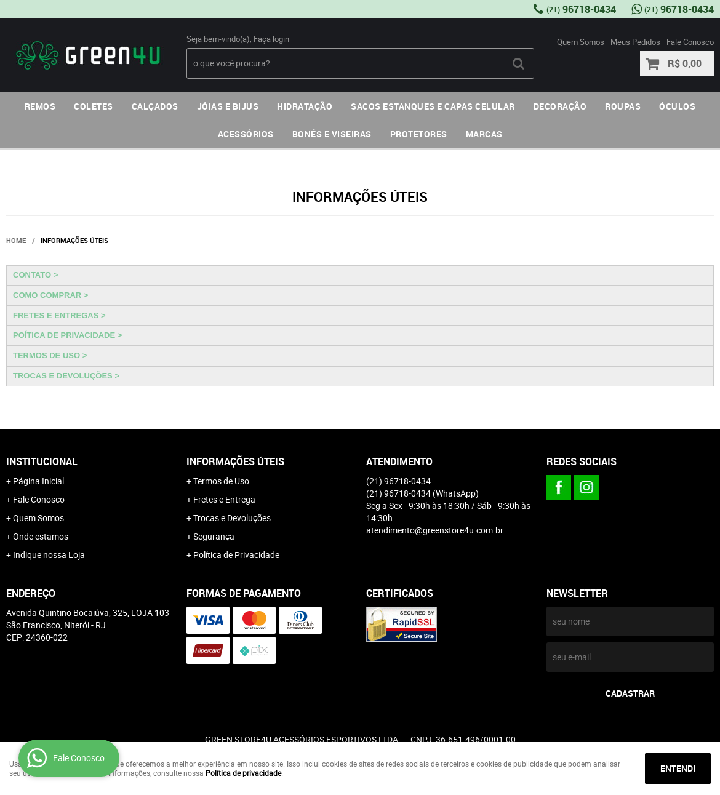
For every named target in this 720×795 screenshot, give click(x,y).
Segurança (213, 536)
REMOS (40, 106)
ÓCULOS (677, 106)
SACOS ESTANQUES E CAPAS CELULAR (433, 106)
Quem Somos (580, 41)
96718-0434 (581, 9)
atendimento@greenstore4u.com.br (434, 530)
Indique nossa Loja (49, 555)
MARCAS (484, 134)
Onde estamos (40, 536)
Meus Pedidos (635, 41)
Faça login (271, 38)
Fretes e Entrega (224, 499)
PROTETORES (418, 134)
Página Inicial (38, 481)
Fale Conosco (690, 41)
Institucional (42, 461)
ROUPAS (623, 106)
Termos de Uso (221, 481)
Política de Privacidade (236, 555)
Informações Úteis (235, 461)
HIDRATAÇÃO (304, 106)
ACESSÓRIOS (246, 134)
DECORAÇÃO (560, 106)
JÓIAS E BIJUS (228, 106)
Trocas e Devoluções (232, 518)
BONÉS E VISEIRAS (332, 134)
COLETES (93, 106)
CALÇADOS (155, 106)
